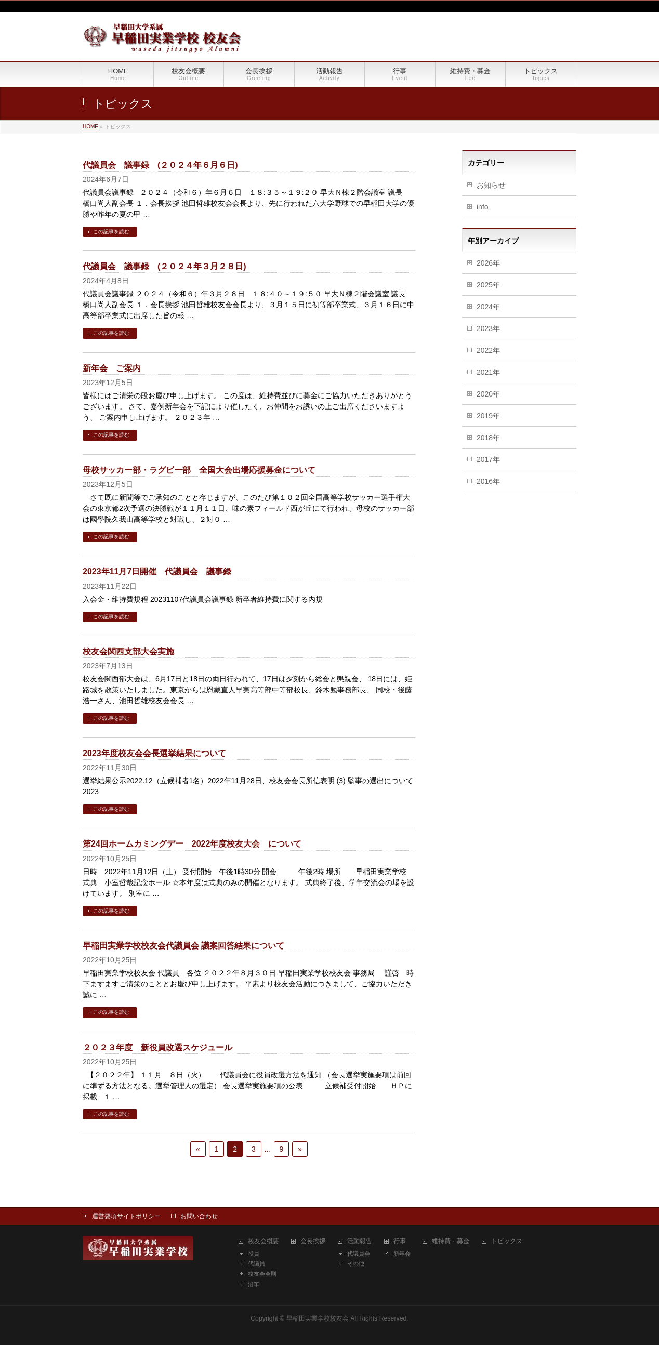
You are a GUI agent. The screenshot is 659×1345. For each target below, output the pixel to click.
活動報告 (359, 1241)
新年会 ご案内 (112, 368)
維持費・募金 (450, 1241)
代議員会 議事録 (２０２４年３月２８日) (164, 266)
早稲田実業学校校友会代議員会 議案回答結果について (183, 945)
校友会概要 (263, 1241)
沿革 (253, 1284)
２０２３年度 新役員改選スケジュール (157, 1047)
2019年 (488, 416)
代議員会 (358, 1253)
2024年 (488, 306)
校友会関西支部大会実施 (128, 651)
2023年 (488, 328)
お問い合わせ (199, 1216)
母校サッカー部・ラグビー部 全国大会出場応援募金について (199, 470)
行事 (399, 1241)
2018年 (488, 437)
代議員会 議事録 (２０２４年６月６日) (160, 165)
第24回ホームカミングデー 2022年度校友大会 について (192, 843)
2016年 (488, 481)
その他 (355, 1263)
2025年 (488, 285)
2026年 (488, 263)
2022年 (488, 350)
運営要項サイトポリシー (126, 1216)
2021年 (488, 372)
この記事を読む (111, 231)
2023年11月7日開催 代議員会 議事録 (157, 571)
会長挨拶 (312, 1241)
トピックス (506, 1241)
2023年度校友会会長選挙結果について (154, 753)
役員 (253, 1253)
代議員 (256, 1263)
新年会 (402, 1253)
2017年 (488, 459)
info (483, 207)
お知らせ (491, 185)
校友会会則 (262, 1274)
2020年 (488, 394)
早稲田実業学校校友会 (317, 1318)
